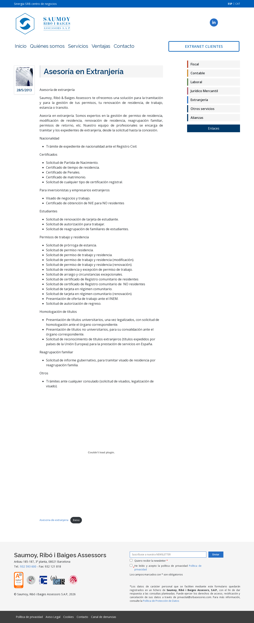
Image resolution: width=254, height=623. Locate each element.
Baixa (76, 520)
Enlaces (213, 128)
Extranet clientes (204, 46)
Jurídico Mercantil (204, 91)
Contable (198, 73)
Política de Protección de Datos (161, 600)
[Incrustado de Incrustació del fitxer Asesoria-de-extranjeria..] (101, 452)
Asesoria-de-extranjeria (54, 520)
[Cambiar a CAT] (237, 3)
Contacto (124, 46)
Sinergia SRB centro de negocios (35, 4)
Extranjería (199, 100)
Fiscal (195, 64)
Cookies (68, 617)
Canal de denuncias (103, 617)
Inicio (21, 46)
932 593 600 (28, 566)
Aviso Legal (53, 617)
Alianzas (197, 117)
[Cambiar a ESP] (230, 3)
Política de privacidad (29, 617)
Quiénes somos (47, 46)
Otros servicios (202, 108)
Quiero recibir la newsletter (151, 560)
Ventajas (101, 46)
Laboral (196, 82)
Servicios (78, 46)
